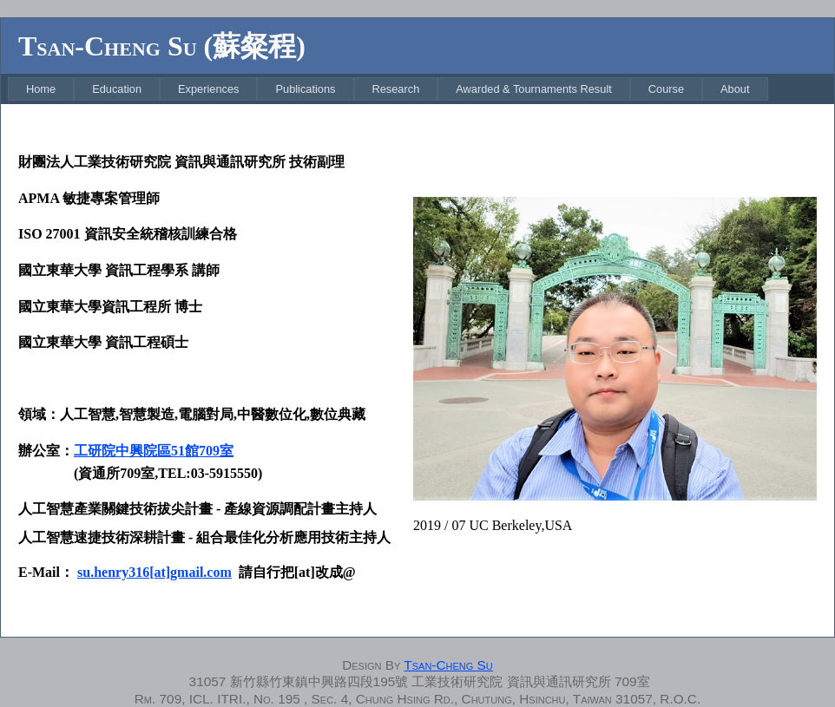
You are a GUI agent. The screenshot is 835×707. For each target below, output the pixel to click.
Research (396, 88)
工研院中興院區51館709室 (153, 450)
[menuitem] (41, 89)
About (734, 88)
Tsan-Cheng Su (448, 665)
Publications (305, 88)
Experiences (208, 88)
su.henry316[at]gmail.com (154, 572)
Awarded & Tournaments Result (534, 88)
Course (666, 88)
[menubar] (388, 89)
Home (41, 88)
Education (116, 88)
